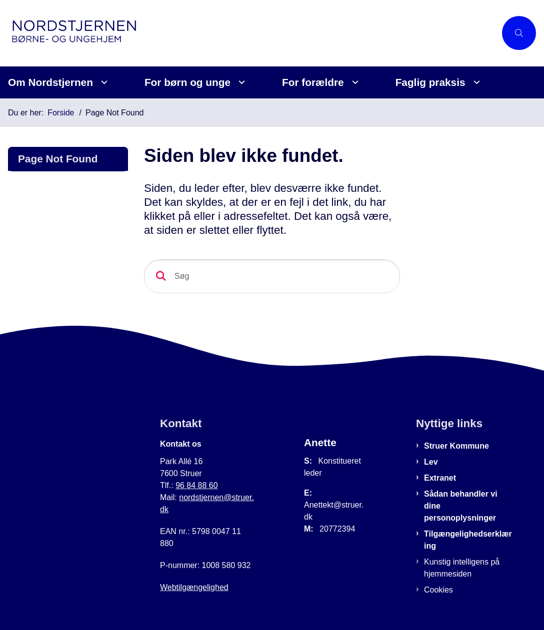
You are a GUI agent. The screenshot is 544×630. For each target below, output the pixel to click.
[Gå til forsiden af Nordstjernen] (248, 33)
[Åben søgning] (519, 33)
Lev (431, 462)
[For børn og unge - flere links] (240, 82)
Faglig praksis (431, 82)
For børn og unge (187, 82)
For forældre (313, 82)
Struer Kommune (456, 446)
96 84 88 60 (197, 485)
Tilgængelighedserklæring (468, 540)
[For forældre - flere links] (354, 82)
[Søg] (272, 276)
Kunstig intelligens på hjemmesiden (462, 568)
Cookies (438, 590)
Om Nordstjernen (50, 82)
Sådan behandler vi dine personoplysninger (461, 506)
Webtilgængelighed (194, 587)
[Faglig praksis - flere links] (475, 82)
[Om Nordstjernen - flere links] (102, 82)
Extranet (440, 478)
